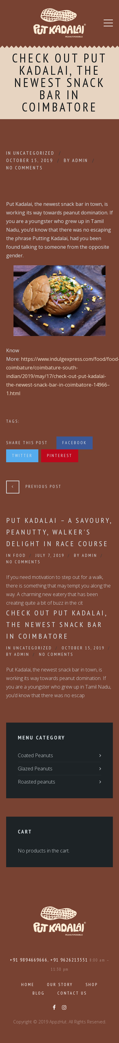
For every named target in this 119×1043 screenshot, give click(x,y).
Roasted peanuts (36, 781)
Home (27, 984)
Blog (39, 993)
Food (19, 555)
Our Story (60, 984)
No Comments (24, 167)
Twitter (22, 455)
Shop (92, 984)
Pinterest (59, 455)
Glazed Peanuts (35, 768)
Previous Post (43, 486)
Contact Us (72, 993)
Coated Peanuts (35, 755)
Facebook (74, 442)
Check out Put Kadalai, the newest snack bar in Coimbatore (56, 624)
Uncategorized (34, 153)
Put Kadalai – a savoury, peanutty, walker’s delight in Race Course (59, 532)
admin (80, 160)
